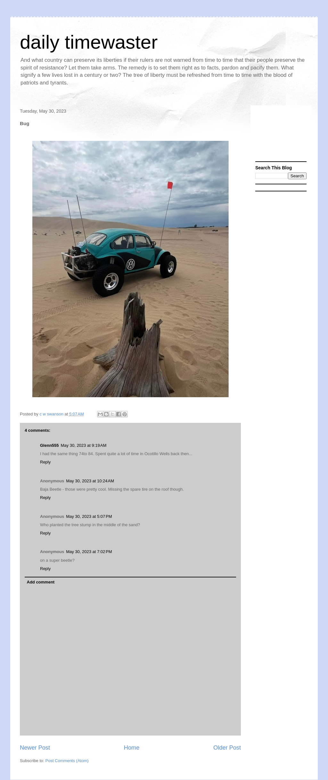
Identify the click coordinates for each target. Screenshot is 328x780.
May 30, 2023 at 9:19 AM (84, 445)
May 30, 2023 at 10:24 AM (90, 480)
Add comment (41, 582)
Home (132, 747)
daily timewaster (89, 42)
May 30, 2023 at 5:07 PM (89, 516)
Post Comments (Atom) (67, 760)
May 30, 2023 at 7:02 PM (89, 551)
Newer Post (35, 747)
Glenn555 (49, 445)
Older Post (227, 747)
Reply (45, 462)
